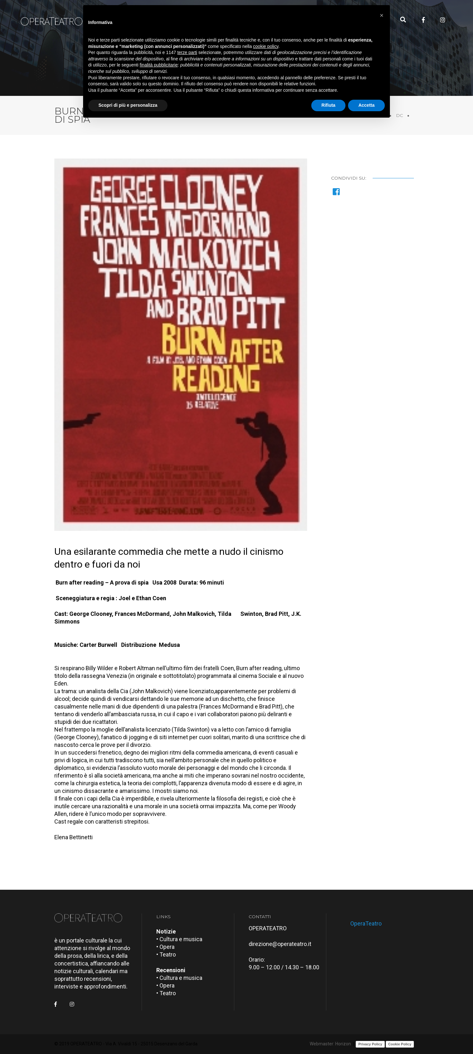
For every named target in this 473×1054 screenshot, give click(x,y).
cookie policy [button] (265, 46)
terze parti (187, 52)
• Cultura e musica (179, 939)
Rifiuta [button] (329, 105)
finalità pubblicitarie (159, 64)
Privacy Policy (370, 1044)
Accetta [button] (366, 105)
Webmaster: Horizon (330, 1043)
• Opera (165, 946)
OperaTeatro (366, 923)
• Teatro (166, 954)
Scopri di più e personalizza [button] (127, 105)
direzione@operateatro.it (280, 944)
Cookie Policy (399, 1044)
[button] (381, 15)
